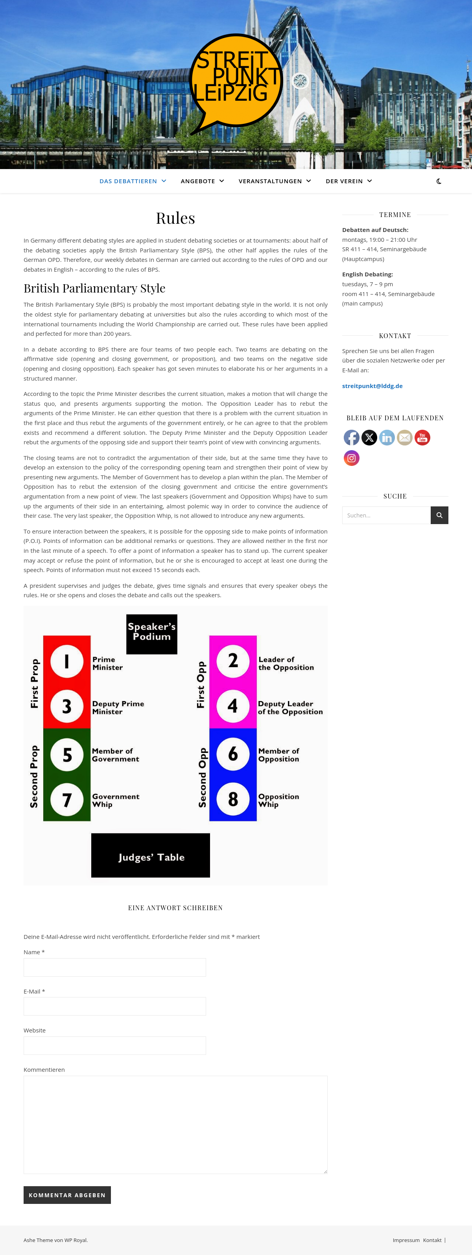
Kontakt (432, 1240)
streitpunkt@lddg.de (372, 386)
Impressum (406, 1240)
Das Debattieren (128, 181)
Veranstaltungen (270, 181)
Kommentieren (44, 1069)
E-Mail (34, 991)
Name (34, 952)
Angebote (198, 181)
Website (35, 1030)
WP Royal (76, 1240)
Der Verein (344, 181)
